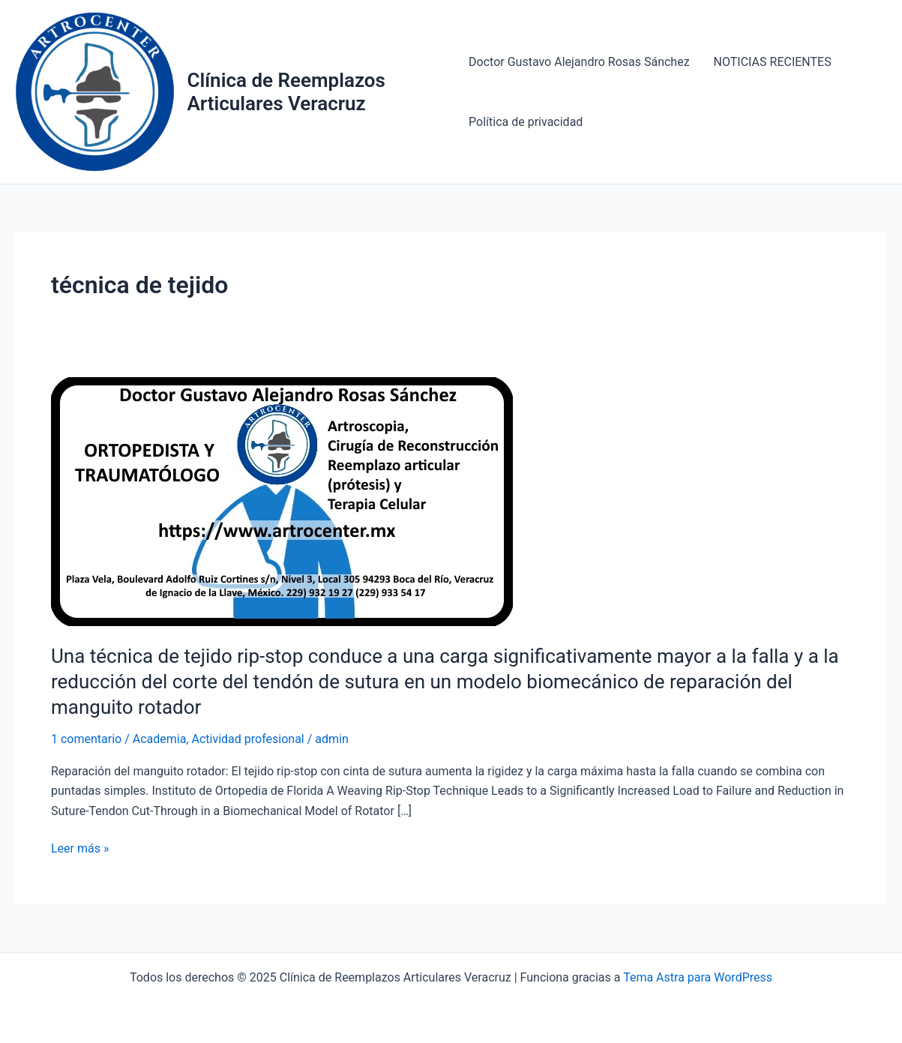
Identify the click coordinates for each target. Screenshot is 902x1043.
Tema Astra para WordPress (697, 977)
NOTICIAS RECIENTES (773, 62)
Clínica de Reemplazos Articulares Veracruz (286, 92)
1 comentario (86, 739)
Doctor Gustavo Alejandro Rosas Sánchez (579, 62)
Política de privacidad (526, 122)
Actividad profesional (248, 739)
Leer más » (80, 849)
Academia (160, 739)
